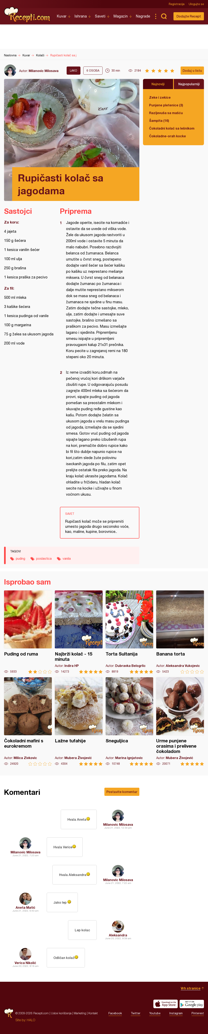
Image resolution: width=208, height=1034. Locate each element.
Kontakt (93, 1013)
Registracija (176, 4)
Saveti (100, 16)
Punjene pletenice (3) (166, 105)
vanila (67, 558)
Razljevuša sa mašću (166, 113)
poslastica (44, 558)
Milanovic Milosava (43, 71)
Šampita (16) (159, 120)
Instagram (176, 1013)
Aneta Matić (25, 907)
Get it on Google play (192, 1004)
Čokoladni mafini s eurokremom (28, 721)
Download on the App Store (165, 1004)
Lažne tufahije (79, 721)
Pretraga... (164, 16)
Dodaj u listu (192, 70)
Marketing (80, 1013)
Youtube (154, 1013)
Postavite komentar (121, 792)
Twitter (135, 1013)
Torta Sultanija (129, 632)
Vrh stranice (190, 988)
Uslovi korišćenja (61, 1013)
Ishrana (81, 16)
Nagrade (143, 16)
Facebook (115, 1013)
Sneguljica (129, 721)
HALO (31, 1020)
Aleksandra (118, 935)
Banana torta (180, 632)
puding (20, 558)
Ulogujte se (196, 4)
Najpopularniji (189, 84)
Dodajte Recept (189, 16)
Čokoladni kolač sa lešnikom (171, 128)
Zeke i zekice (160, 97)
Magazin (121, 16)
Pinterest (198, 1013)
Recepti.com (27, 15)
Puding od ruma (28, 632)
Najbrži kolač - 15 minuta (79, 632)
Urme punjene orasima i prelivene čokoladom (180, 721)
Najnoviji (158, 84)
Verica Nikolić (25, 963)
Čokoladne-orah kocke (167, 136)
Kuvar (61, 16)
